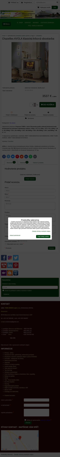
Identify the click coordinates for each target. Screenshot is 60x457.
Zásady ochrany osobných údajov (41, 231)
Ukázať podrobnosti (15, 235)
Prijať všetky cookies (43, 236)
